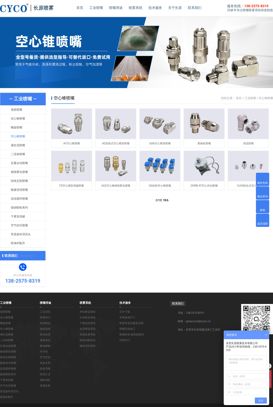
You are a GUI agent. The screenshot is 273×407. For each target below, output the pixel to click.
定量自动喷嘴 (19, 163)
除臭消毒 (45, 368)
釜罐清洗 (45, 340)
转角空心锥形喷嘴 (160, 143)
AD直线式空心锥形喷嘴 (115, 143)
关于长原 (175, 8)
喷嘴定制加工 (127, 328)
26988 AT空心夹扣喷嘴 (204, 185)
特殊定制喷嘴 (19, 181)
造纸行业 (45, 374)
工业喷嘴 (96, 8)
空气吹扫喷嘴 (19, 225)
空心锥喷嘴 (18, 136)
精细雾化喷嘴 (19, 172)
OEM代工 (124, 340)
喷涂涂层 (45, 334)
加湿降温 (45, 323)
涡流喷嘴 (248, 143)
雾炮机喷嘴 (204, 143)
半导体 (44, 351)
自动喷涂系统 (88, 317)
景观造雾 (45, 385)
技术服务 (155, 8)
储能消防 (45, 379)
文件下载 (124, 311)
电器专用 (45, 362)
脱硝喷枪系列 (19, 207)
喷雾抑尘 (45, 317)
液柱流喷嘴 (18, 145)
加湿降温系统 (88, 328)
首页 (79, 8)
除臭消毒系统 (88, 340)
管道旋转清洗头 (21, 234)
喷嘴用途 (116, 8)
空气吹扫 (45, 357)
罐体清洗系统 (88, 345)
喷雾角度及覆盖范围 (131, 323)
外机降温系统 (88, 311)
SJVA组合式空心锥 (248, 185)
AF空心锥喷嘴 (71, 143)
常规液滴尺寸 (127, 317)
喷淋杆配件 (18, 243)
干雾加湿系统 (88, 323)
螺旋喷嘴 (16, 127)
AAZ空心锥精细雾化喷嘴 (115, 185)
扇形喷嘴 (16, 109)
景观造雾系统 (88, 334)
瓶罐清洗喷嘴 (19, 189)
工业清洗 (45, 311)
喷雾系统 (135, 8)
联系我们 (195, 8)
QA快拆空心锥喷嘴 (160, 185)
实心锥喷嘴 (18, 118)
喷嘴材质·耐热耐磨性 (131, 334)
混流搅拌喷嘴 (19, 198)
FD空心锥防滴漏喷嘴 (71, 185)
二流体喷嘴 (18, 154)
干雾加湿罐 (18, 216)
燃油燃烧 (45, 345)
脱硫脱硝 (45, 328)
